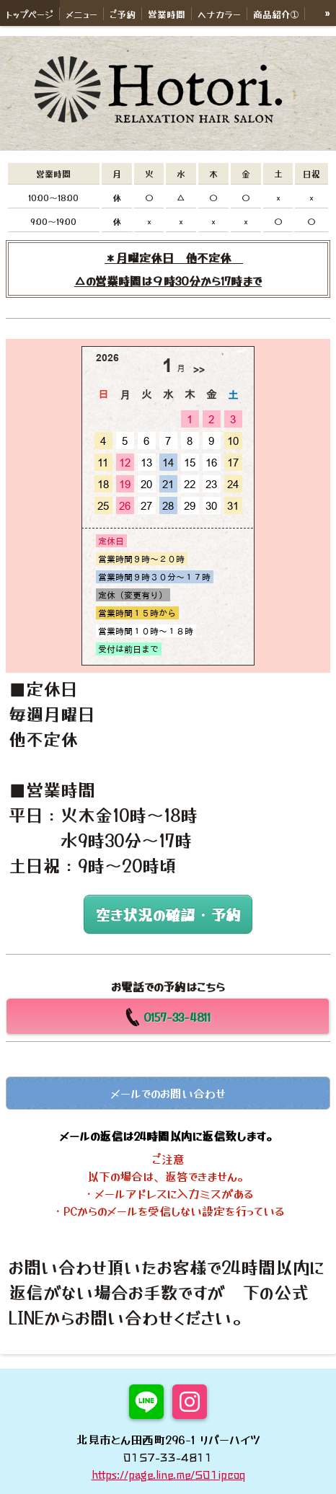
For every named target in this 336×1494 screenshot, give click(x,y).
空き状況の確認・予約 (168, 914)
